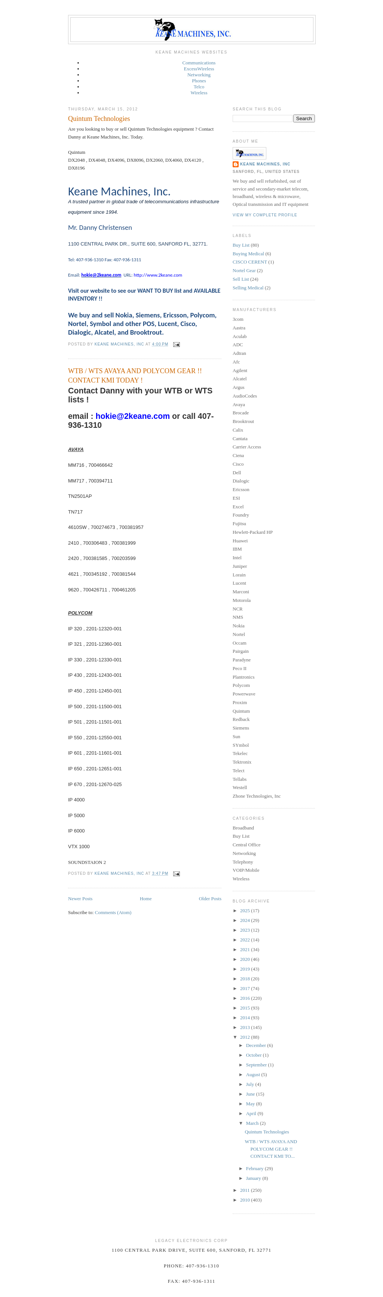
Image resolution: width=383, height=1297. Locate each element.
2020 (245, 959)
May (251, 1103)
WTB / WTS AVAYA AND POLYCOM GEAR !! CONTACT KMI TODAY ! (135, 375)
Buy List (241, 245)
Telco (199, 86)
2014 (245, 1017)
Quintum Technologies (99, 118)
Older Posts (210, 898)
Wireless (199, 92)
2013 (245, 1027)
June (251, 1094)
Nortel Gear (244, 270)
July (250, 1084)
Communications (199, 63)
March (253, 1123)
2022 (245, 940)
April (252, 1113)
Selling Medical (248, 287)
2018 (245, 978)
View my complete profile (265, 215)
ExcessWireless (199, 68)
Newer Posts (80, 898)
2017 (245, 988)
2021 (245, 949)
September (257, 1065)
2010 (245, 1200)
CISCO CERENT (250, 262)
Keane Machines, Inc (265, 164)
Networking (199, 74)
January (254, 1178)
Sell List (241, 279)
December (256, 1045)
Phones (199, 80)
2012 (245, 1037)
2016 (245, 998)
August (253, 1074)
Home (146, 898)
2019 (245, 969)
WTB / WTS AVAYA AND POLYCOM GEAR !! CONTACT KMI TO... (271, 1149)
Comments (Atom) (113, 912)
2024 (245, 920)
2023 (245, 930)
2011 (245, 1190)
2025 (245, 910)
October (254, 1055)
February (255, 1168)
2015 (245, 1008)
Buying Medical (248, 253)
